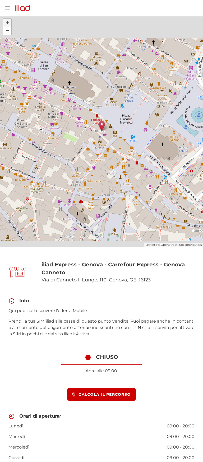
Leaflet (150, 245)
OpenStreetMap (172, 245)
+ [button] (7, 23)
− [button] (7, 31)
